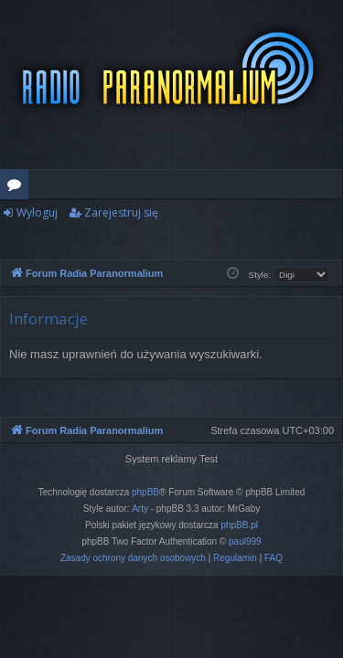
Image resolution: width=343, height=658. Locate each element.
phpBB (145, 492)
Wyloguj (37, 212)
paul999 (245, 541)
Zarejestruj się (121, 212)
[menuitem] (133, 558)
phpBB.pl (239, 525)
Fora (17, 187)
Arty (140, 509)
